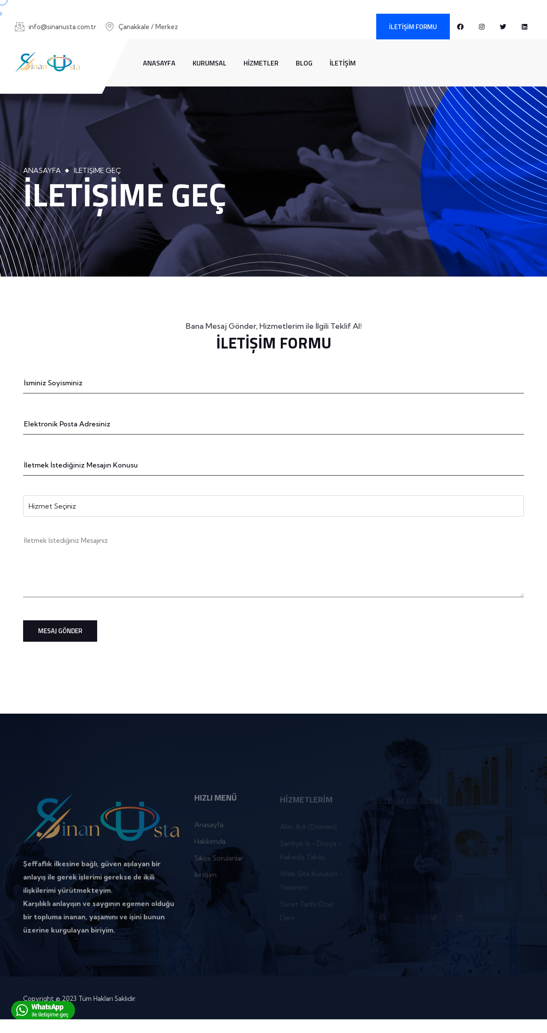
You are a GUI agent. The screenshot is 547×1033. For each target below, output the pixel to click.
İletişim (343, 63)
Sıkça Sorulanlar (218, 861)
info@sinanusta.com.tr (62, 27)
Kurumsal (209, 63)
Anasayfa (159, 63)
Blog (304, 63)
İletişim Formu (413, 27)
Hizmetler (261, 63)
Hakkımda (210, 844)
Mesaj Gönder (60, 631)
